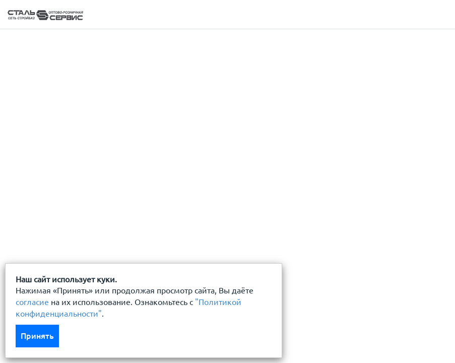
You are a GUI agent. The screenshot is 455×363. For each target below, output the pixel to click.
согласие (32, 302)
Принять (37, 335)
